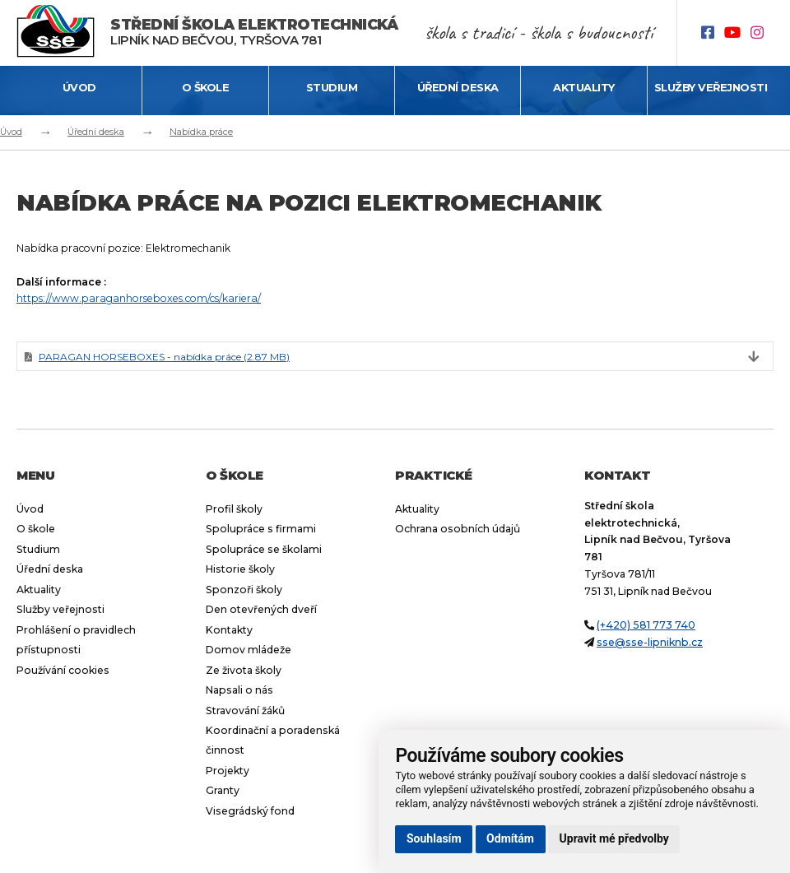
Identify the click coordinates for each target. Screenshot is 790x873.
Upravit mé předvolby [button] (614, 838)
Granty (222, 790)
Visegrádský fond (250, 811)
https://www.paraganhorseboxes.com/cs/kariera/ (138, 298)
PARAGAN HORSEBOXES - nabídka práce (164, 357)
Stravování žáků (245, 710)
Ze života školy (243, 670)
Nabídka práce (201, 131)
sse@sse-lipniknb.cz (650, 642)
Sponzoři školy (244, 589)
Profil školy (234, 509)
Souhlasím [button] (434, 838)
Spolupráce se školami (264, 549)
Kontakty (229, 630)
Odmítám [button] (510, 838)
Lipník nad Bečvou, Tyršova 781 (253, 32)
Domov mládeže (248, 649)
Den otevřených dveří (261, 609)
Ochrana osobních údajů (457, 528)
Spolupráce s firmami (261, 528)
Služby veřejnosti (711, 87)
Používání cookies (62, 670)
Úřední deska (458, 87)
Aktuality (584, 87)
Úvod (79, 87)
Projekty (227, 770)
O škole (206, 87)
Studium (332, 87)
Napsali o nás (239, 690)
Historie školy (240, 569)
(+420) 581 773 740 (646, 625)
